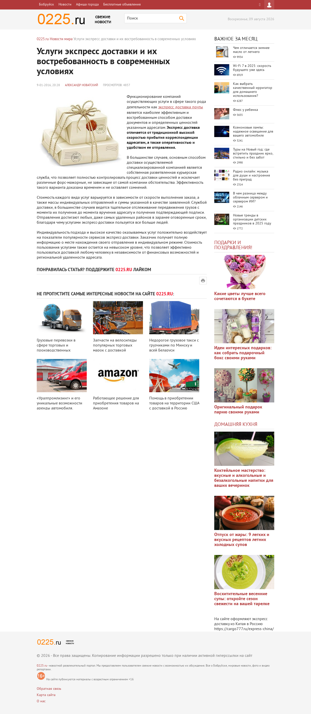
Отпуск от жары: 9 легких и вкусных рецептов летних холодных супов (241, 540)
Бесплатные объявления (122, 4)
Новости (65, 4)
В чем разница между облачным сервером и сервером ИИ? (250, 197)
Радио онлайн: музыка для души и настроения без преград (251, 176)
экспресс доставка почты (180, 107)
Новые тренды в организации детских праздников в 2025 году (252, 219)
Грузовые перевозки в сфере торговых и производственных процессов (56, 348)
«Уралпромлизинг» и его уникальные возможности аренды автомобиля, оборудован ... (59, 406)
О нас (41, 701)
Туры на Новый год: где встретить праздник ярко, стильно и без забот (253, 154)
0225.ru (42, 666)
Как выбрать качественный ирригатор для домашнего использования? (252, 90)
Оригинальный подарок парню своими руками (238, 409)
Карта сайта (46, 695)
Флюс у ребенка (245, 110)
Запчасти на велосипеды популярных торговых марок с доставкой (115, 345)
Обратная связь (49, 689)
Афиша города (87, 4)
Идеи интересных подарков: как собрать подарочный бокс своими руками (243, 353)
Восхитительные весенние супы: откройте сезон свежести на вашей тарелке (242, 599)
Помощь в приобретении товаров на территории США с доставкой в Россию (174, 403)
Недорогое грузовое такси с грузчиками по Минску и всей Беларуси (174, 345)
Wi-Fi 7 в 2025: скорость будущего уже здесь (252, 68)
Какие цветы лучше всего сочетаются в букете (240, 296)
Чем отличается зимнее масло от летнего (251, 50)
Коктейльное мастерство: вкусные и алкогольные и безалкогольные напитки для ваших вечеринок (243, 478)
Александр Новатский (81, 85)
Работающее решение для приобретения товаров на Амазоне (116, 403)
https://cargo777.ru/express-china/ (244, 629)
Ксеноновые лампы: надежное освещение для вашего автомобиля (253, 132)
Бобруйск (46, 4)
